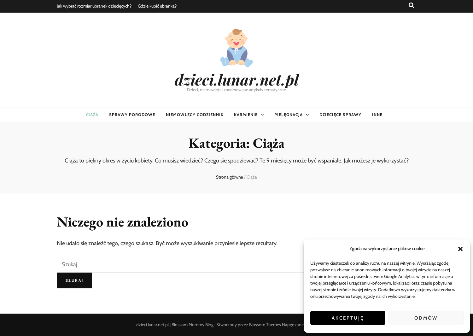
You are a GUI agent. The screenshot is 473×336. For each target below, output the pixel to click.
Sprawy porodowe (132, 114)
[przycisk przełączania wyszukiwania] (411, 6)
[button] (460, 249)
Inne (377, 114)
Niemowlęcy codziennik (194, 114)
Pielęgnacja (288, 114)
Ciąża (92, 114)
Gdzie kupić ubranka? (157, 6)
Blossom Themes (265, 324)
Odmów (426, 318)
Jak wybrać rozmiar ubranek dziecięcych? (94, 6)
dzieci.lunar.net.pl (237, 79)
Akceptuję (348, 318)
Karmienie (246, 114)
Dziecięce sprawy (340, 114)
